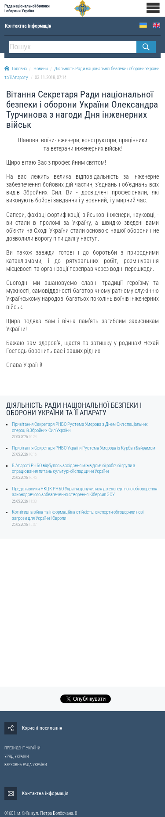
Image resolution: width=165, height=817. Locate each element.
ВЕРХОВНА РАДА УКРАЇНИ (25, 765)
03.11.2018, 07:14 (50, 77)
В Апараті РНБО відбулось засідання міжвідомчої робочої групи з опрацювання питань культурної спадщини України (73, 468)
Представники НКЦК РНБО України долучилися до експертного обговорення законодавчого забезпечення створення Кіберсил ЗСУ (84, 491)
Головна (15, 69)
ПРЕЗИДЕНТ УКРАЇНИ (22, 748)
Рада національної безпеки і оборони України (27, 8)
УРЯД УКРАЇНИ (16, 756)
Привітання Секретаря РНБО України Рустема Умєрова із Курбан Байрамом (83, 448)
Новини (40, 69)
